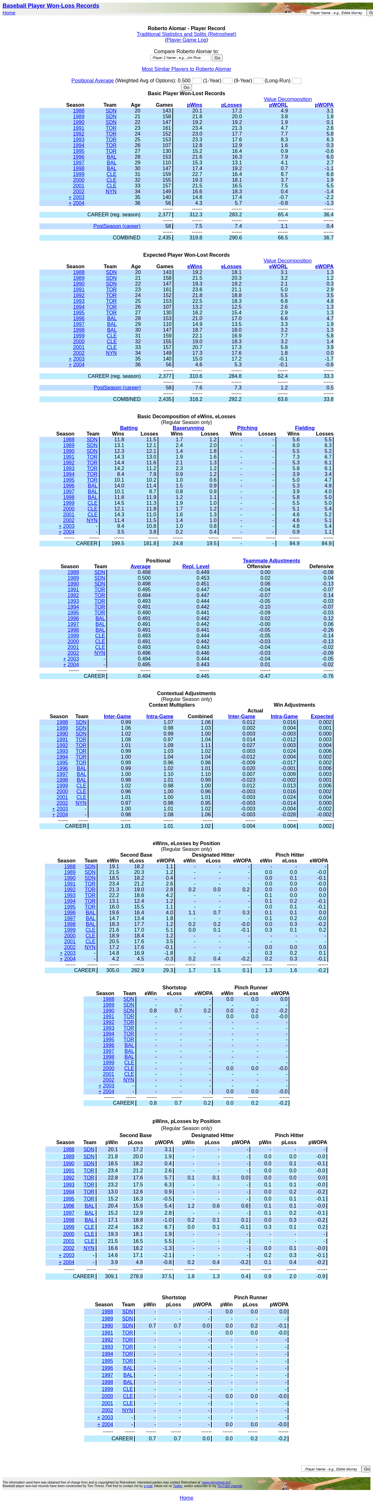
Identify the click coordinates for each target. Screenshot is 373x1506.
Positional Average (92, 80)
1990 (79, 122)
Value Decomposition (288, 99)
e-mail (148, 1486)
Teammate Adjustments (271, 560)
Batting (129, 428)
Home (9, 12)
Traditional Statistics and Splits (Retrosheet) (186, 34)
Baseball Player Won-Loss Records (51, 6)
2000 (79, 180)
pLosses (231, 105)
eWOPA (324, 266)
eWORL (278, 266)
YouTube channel (229, 1486)
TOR (111, 128)
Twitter (177, 1486)
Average (141, 566)
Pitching (247, 428)
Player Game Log (187, 40)
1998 (79, 168)
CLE (111, 174)
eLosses (231, 266)
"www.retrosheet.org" (216, 1482)
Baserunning (188, 428)
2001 (79, 185)
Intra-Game (159, 716)
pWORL (278, 105)
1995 (79, 151)
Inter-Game (117, 716)
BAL (111, 157)
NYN (111, 191)
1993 (79, 139)
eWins (194, 266)
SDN (111, 110)
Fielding (305, 428)
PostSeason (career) (116, 226)
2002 (79, 191)
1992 (79, 134)
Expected (322, 716)
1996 (79, 157)
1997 (79, 162)
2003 (79, 197)
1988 (79, 110)
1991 (79, 128)
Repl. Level (195, 566)
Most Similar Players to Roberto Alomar (186, 69)
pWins (194, 105)
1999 (79, 174)
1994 (79, 145)
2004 (79, 203)
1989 (79, 116)
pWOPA (324, 105)
